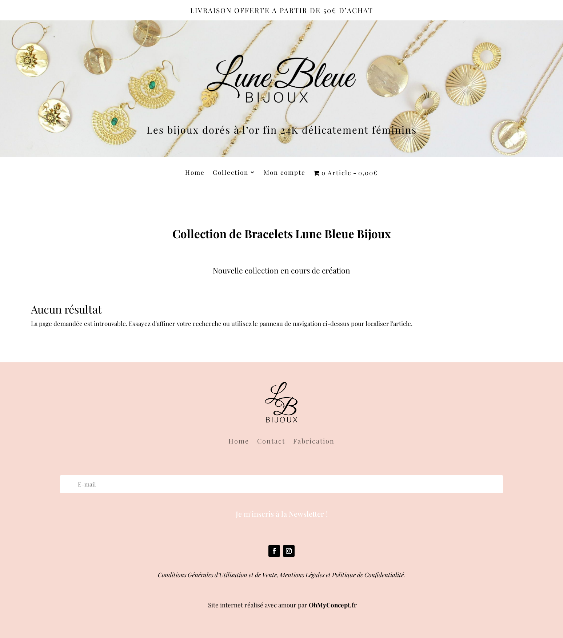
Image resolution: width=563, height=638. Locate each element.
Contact (271, 441)
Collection (230, 173)
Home (195, 173)
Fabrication (314, 441)
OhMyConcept (329, 605)
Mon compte (285, 173)
